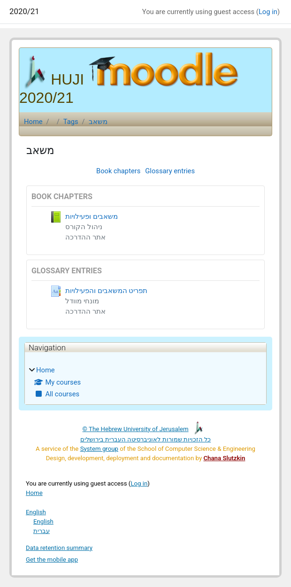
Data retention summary (59, 547)
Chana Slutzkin (224, 458)
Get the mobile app (52, 559)
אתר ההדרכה (85, 237)
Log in (268, 12)
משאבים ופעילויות (91, 216)
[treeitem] (145, 382)
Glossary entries (170, 171)
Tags (70, 121)
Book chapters (118, 171)
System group (99, 448)
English (36, 512)
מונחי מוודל (82, 301)
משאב (98, 121)
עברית (41, 530)
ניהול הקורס (83, 227)
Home (33, 121)
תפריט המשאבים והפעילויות (106, 290)
